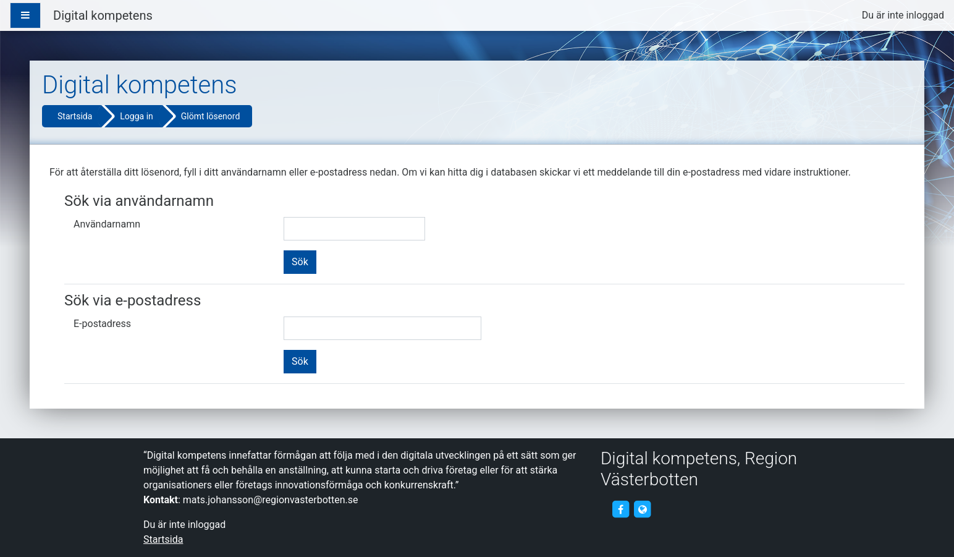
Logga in (136, 116)
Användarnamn (107, 224)
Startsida (74, 116)
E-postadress (102, 324)
